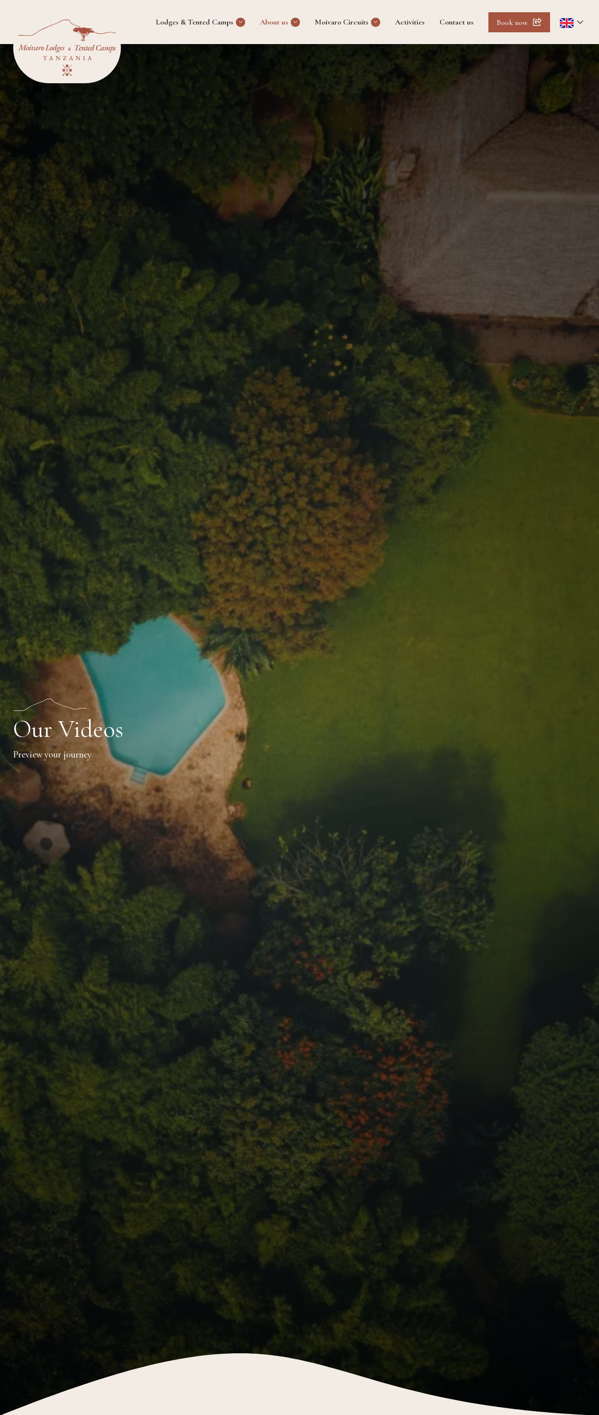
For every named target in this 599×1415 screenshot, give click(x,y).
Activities (410, 22)
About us (274, 22)
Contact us (456, 22)
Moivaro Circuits (342, 22)
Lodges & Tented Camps (194, 22)
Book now (512, 22)
